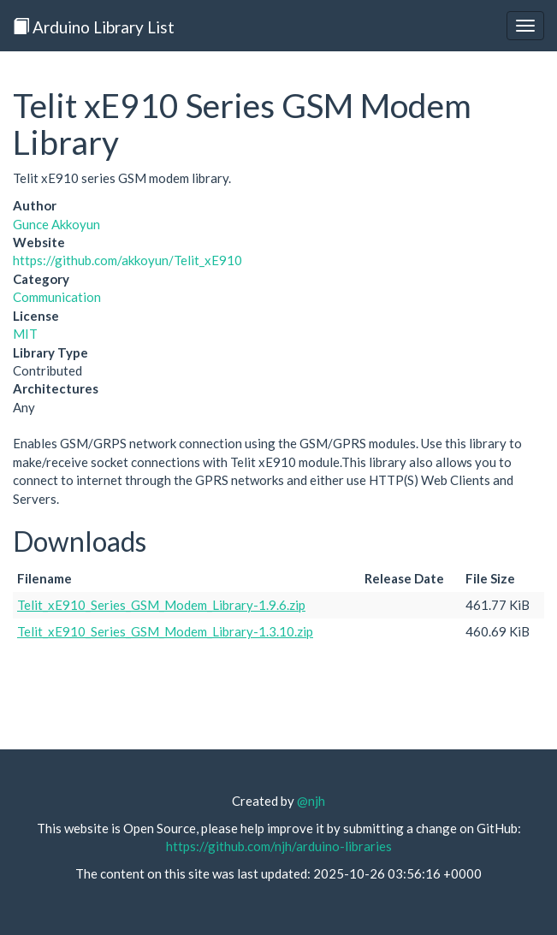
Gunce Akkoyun (56, 224)
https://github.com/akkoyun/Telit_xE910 (127, 260)
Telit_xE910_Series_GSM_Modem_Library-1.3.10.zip (165, 631)
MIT (25, 333)
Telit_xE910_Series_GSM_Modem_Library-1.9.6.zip (161, 604)
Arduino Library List (94, 27)
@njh (311, 800)
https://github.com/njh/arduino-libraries (279, 846)
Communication (57, 297)
